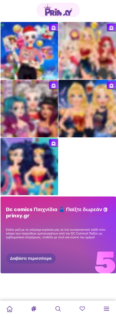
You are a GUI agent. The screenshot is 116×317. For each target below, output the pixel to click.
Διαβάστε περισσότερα (31, 258)
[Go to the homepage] (58, 10)
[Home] (9, 309)
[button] (33, 309)
